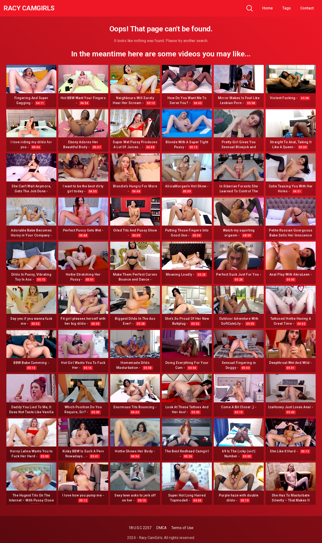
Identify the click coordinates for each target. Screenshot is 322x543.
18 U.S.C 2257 (140, 528)
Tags (286, 8)
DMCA (161, 528)
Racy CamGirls (29, 8)
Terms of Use (182, 528)
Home (267, 8)
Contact (307, 8)
